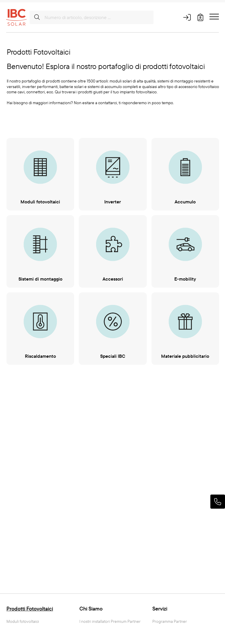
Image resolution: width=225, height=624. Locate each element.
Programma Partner (169, 621)
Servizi (159, 609)
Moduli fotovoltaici (22, 621)
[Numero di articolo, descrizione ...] (92, 17)
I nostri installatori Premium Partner (110, 621)
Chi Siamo (91, 609)
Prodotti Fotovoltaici (29, 609)
